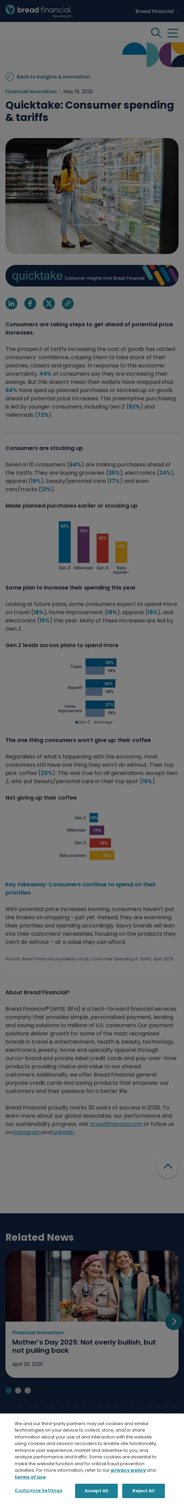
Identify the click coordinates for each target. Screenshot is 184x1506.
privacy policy (128, 1498)
